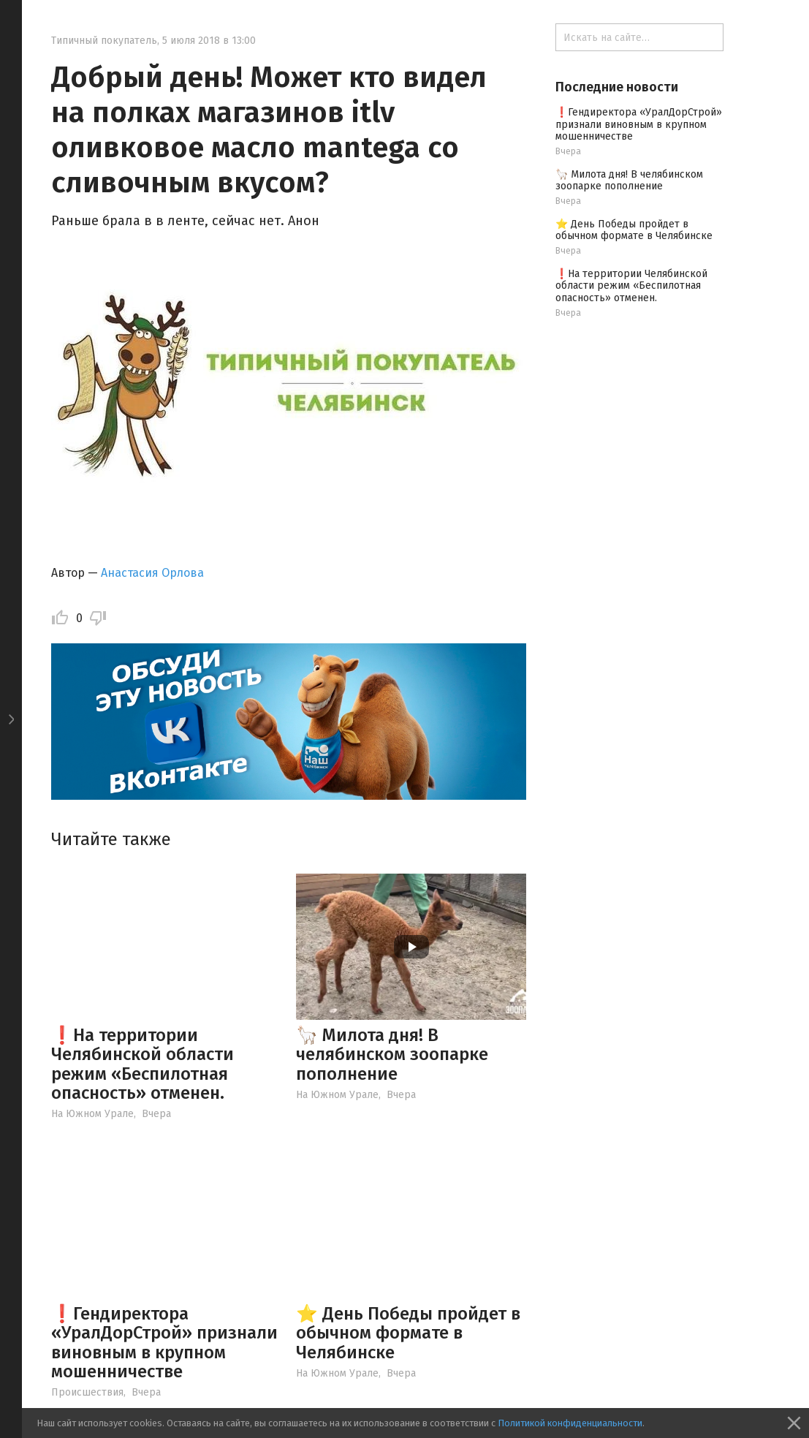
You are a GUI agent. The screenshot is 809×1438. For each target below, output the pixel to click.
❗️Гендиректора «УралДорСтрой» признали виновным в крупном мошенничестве (164, 1342)
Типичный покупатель (104, 40)
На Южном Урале (92, 1114)
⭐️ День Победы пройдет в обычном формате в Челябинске (408, 1333)
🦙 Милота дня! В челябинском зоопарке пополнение (392, 1054)
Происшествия (87, 1392)
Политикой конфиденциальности (570, 1423)
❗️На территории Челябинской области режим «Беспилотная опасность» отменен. (142, 1064)
